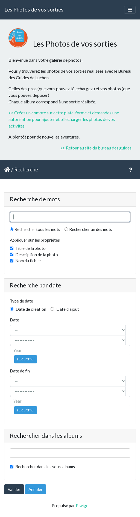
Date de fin (20, 370)
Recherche (26, 169)
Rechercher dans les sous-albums (45, 466)
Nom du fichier (28, 260)
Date (14, 319)
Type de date (21, 300)
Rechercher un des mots (88, 229)
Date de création (28, 309)
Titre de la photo (30, 248)
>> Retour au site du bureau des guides (96, 147)
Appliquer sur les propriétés (35, 240)
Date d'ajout (65, 309)
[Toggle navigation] (130, 10)
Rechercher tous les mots (35, 229)
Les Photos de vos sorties (33, 9)
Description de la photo (36, 254)
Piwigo (82, 505)
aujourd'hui (25, 359)
